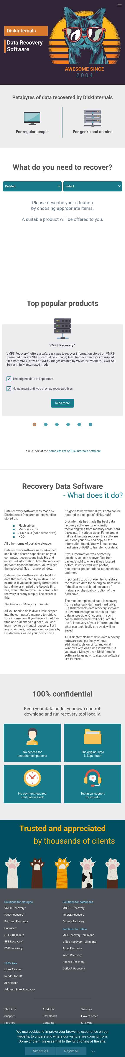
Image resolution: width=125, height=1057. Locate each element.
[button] (119, 5)
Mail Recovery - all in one (78, 935)
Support (9, 1016)
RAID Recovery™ (14, 914)
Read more (62, 403)
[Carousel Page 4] (68, 424)
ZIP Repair (11, 982)
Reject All (71, 1051)
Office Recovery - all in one (79, 941)
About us (10, 1009)
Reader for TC (13, 976)
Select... (71, 186)
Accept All (40, 1051)
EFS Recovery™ (14, 941)
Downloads (50, 1016)
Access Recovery (73, 921)
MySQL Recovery (73, 914)
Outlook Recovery (73, 968)
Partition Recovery (16, 921)
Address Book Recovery (19, 989)
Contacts (48, 1022)
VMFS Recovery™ (15, 908)
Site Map (86, 1022)
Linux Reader (12, 969)
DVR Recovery (13, 948)
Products (48, 1009)
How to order (89, 1016)
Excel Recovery (72, 948)
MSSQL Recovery (73, 908)
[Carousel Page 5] (79, 424)
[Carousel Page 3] (57, 424)
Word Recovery (72, 955)
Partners (9, 1022)
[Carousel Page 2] (46, 424)
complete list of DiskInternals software (75, 451)
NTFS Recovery (14, 934)
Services (86, 1009)
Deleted (10, 186)
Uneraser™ (11, 928)
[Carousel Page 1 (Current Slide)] (34, 424)
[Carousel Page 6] (90, 424)
